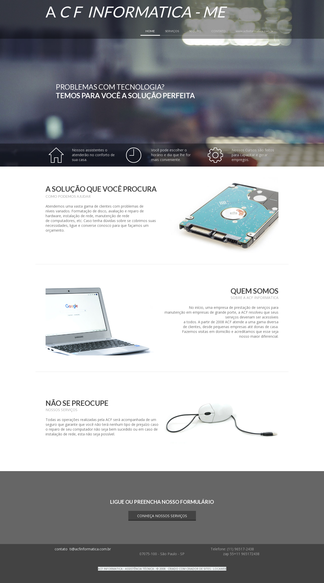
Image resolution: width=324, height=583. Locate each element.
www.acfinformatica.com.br (254, 31)
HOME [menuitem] (150, 31)
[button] (162, 516)
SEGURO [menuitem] (195, 31)
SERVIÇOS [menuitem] (172, 31)
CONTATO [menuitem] (218, 31)
